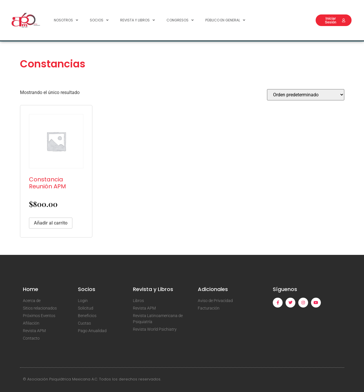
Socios (99, 20)
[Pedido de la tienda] (305, 94)
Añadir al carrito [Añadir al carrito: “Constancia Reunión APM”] (50, 223)
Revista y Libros (137, 20)
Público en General (225, 20)
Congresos (180, 20)
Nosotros (66, 20)
